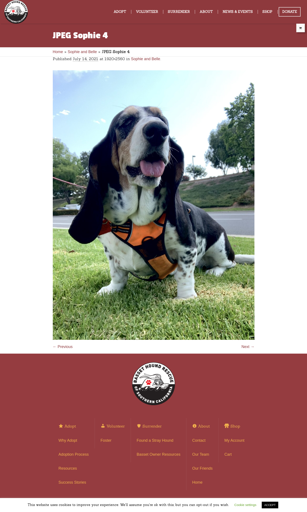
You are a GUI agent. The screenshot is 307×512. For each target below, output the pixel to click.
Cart (228, 454)
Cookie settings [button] (245, 505)
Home (58, 52)
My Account (234, 440)
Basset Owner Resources (158, 454)
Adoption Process (74, 454)
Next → (247, 347)
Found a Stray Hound (155, 440)
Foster (106, 440)
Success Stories (72, 482)
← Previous (63, 347)
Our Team (200, 454)
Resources (68, 468)
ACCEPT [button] (270, 505)
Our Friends (202, 468)
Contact (199, 440)
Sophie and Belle (82, 52)
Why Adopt (68, 440)
